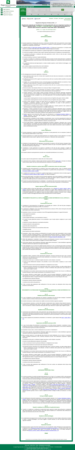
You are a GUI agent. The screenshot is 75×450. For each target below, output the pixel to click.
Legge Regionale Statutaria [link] (7, 11)
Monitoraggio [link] (43, 10)
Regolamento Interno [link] (5, 12)
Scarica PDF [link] (30, 18)
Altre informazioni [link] (67, 19)
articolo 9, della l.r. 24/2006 (29, 384)
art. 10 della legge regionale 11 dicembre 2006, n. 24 (41, 47)
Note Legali (27, 445)
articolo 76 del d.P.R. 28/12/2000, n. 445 (57, 236)
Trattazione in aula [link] (36, 11)
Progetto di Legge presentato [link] (29, 11)
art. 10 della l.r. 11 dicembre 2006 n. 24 (44, 26)
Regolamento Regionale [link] (6, 14)
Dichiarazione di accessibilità (44, 445)
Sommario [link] (51, 18)
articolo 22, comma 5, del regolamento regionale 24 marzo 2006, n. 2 (45, 428)
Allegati (46, 433)
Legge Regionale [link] (5, 9)
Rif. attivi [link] (56, 18)
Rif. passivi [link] (61, 18)
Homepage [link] (44, 4)
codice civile (58, 161)
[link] (8, 7)
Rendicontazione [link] (50, 10)
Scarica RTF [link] (37, 18)
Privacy (37, 445)
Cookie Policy (32, 445)
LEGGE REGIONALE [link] (23, 11)
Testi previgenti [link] (68, 18)
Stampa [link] (24, 18)
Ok (62, 9)
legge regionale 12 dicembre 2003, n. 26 (51, 389)
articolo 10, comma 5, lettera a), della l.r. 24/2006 (34, 174)
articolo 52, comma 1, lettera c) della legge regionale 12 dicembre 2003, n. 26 (43, 430)
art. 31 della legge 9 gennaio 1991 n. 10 (59, 384)
